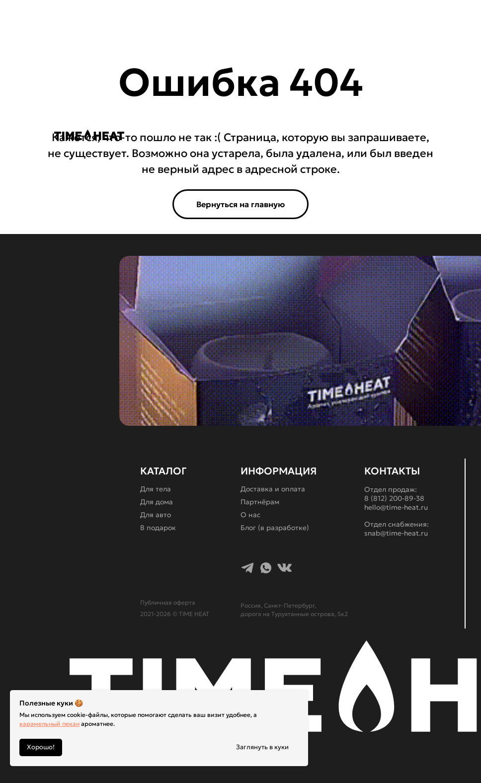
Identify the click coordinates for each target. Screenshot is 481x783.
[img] (160, 135)
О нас (250, 514)
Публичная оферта (167, 602)
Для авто (155, 514)
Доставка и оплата (272, 488)
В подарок (158, 527)
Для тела (155, 488)
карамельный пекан (49, 723)
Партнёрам (259, 501)
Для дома (156, 501)
